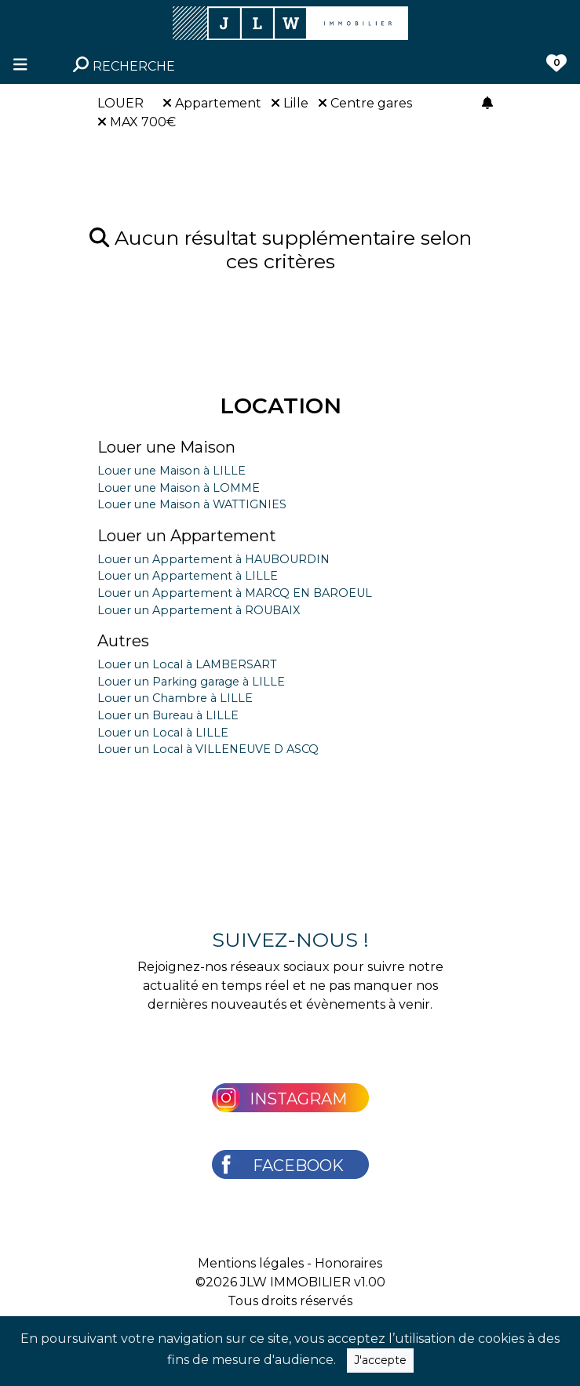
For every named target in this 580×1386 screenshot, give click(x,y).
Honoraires (348, 1263)
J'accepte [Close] (380, 1360)
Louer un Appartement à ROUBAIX (198, 610)
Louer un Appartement (186, 535)
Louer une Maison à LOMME (178, 488)
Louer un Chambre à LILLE (175, 698)
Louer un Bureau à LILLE (168, 715)
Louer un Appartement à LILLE (187, 576)
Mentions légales (251, 1263)
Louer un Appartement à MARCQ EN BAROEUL (234, 593)
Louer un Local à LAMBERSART (187, 664)
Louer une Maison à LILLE (171, 471)
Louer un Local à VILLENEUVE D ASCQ (208, 749)
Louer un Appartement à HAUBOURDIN (213, 559)
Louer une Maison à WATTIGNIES (191, 504)
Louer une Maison (166, 447)
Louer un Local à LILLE (162, 733)
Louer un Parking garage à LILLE (191, 682)
